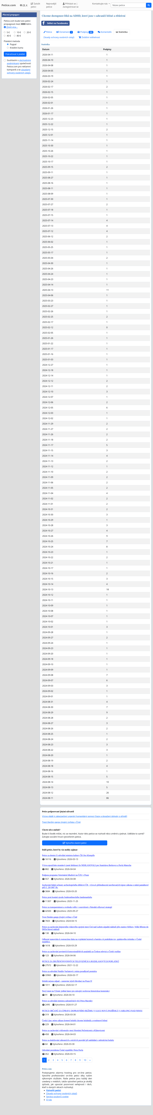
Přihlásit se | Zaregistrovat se (70, 5)
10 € (19, 110)
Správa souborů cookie (57, 1096)
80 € (19, 114)
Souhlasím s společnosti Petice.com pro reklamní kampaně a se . (19, 144)
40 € (9, 114)
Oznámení (64, 32)
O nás (49, 1099)
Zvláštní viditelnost (89, 37)
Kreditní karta (16, 126)
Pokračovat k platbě (15, 132)
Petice (48, 32)
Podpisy (85, 32)
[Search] (128, 5)
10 (85, 1060)
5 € (8, 110)
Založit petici (35, 5)
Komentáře (105, 32)
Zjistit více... (11, 105)
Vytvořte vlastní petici (75, 842)
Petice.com (9, 5)
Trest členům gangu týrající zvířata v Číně (61, 822)
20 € (29, 110)
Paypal (13, 122)
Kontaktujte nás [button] (100, 3)
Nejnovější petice (51, 5)
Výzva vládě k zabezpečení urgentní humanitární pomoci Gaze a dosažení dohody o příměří (84, 816)
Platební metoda (12, 119)
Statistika (122, 32)
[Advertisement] (19, 50)
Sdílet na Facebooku (54, 23)
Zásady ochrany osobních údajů (59, 37)
